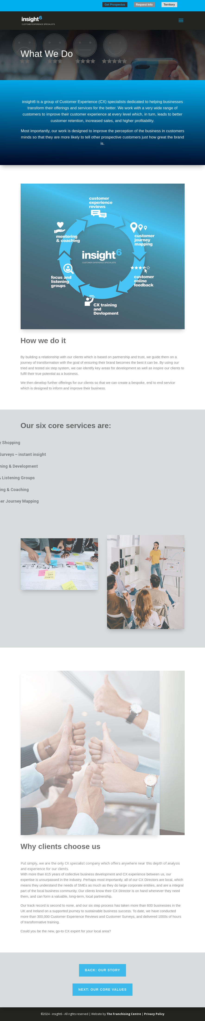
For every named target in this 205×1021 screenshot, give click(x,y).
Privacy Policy (154, 1014)
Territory (169, 4)
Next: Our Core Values (102, 989)
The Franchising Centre (124, 1014)
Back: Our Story (102, 970)
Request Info (144, 4)
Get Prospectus (115, 4)
